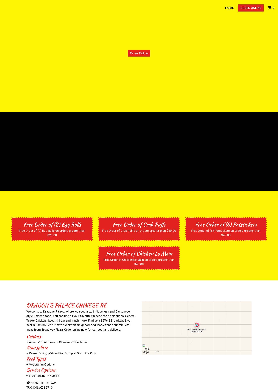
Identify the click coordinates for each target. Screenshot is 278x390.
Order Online (250, 8)
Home (229, 8)
